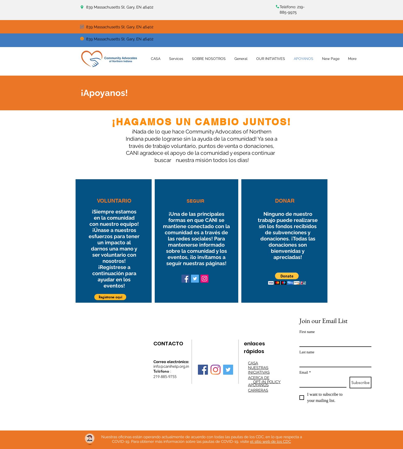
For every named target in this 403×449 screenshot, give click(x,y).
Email (305, 372)
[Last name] (333, 361)
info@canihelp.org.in (171, 366)
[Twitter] (195, 279)
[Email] (321, 382)
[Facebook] (185, 279)
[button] (110, 297)
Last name (306, 352)
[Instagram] (204, 279)
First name (307, 332)
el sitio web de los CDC (270, 441)
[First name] (333, 341)
